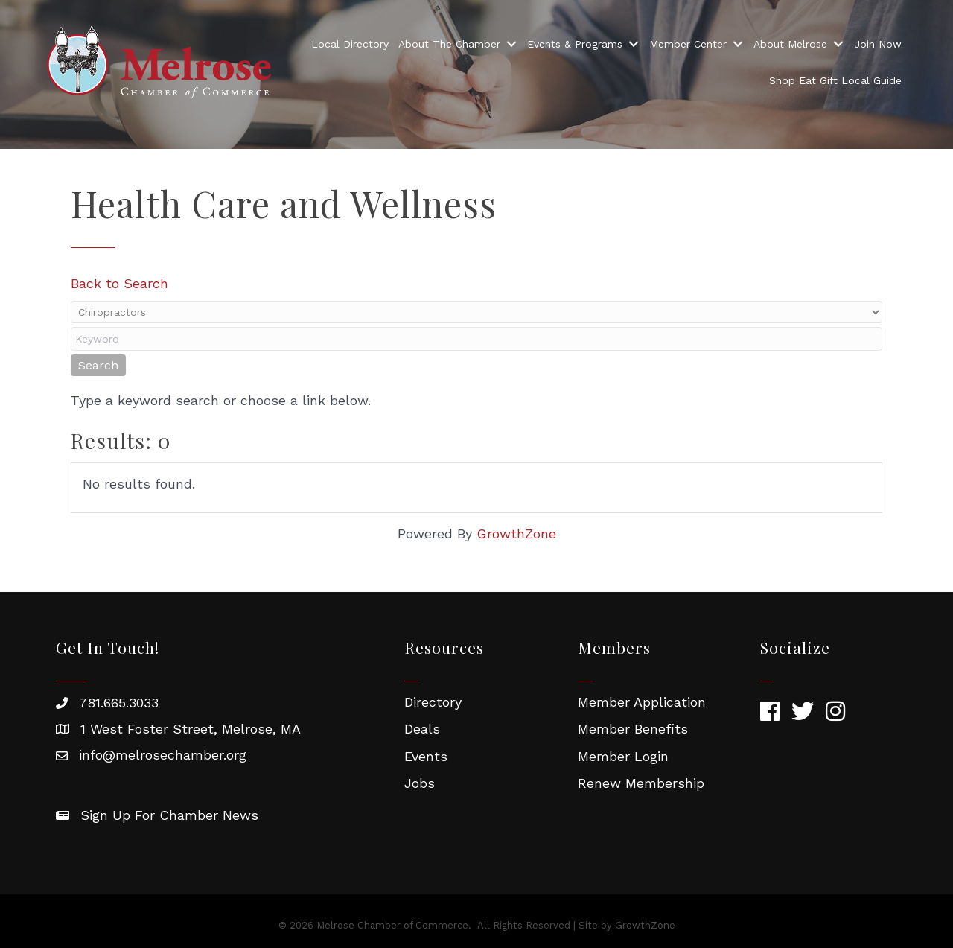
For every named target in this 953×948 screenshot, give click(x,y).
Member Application (642, 702)
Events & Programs (574, 44)
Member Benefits (633, 729)
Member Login (623, 756)
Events (425, 756)
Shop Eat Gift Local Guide (835, 80)
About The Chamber (449, 44)
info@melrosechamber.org (162, 755)
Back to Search (119, 283)
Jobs (419, 783)
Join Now (878, 44)
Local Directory (350, 44)
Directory (433, 702)
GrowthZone (516, 533)
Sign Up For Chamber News (169, 815)
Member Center (688, 44)
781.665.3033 (119, 702)
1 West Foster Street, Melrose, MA (190, 729)
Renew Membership (641, 783)
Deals (422, 729)
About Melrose (790, 44)
